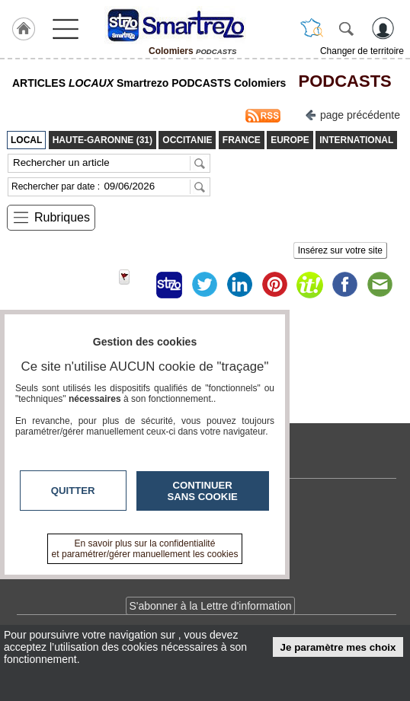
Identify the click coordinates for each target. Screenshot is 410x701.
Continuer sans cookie (203, 491)
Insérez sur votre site (340, 250)
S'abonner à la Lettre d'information (210, 606)
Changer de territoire (362, 51)
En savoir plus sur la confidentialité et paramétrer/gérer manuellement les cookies (145, 548)
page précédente (352, 114)
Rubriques (62, 217)
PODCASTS (340, 81)
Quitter (73, 490)
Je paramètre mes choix (338, 647)
